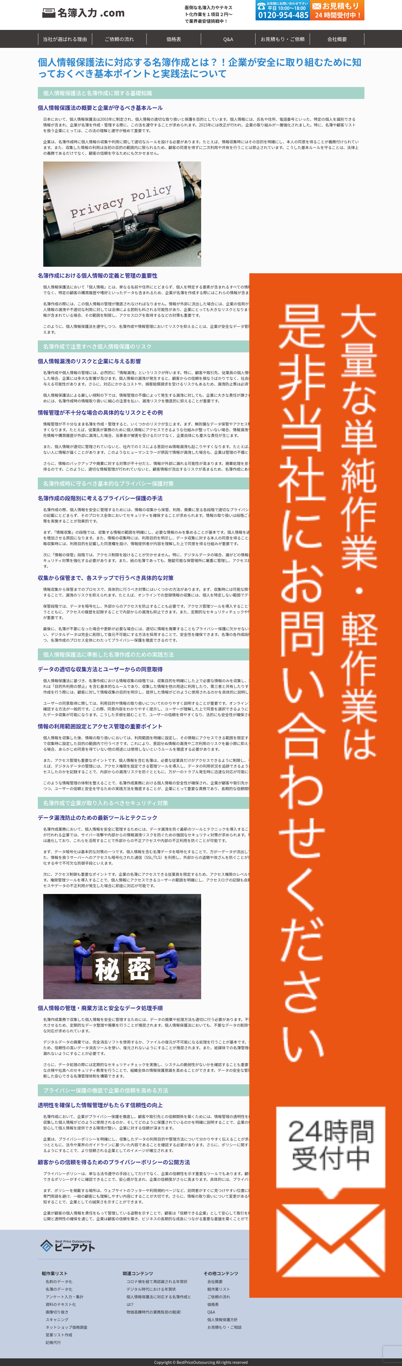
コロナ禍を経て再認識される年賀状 (157, 1281)
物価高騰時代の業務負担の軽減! (154, 1312)
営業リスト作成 (59, 1334)
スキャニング (57, 1319)
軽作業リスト (218, 1289)
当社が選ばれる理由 (65, 38)
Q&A (228, 38)
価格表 (174, 38)
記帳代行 (53, 1342)
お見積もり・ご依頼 (283, 38)
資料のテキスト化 (61, 1304)
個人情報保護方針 (222, 1319)
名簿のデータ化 (59, 1289)
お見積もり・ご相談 (224, 1327)
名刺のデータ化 (59, 1281)
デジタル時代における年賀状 (151, 1289)
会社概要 (337, 38)
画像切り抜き (57, 1312)
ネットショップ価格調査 (67, 1327)
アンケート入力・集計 (65, 1296)
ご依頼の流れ (119, 38)
